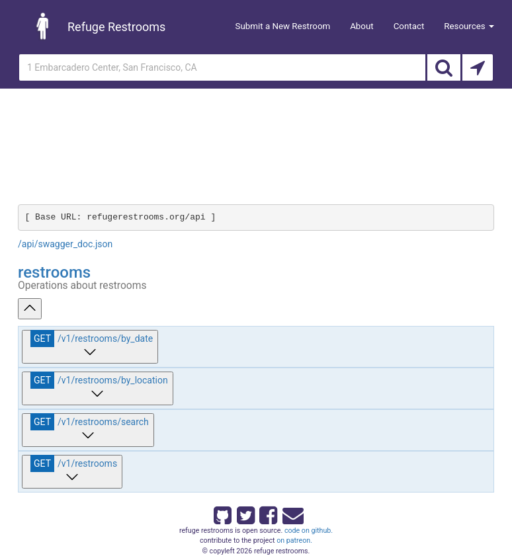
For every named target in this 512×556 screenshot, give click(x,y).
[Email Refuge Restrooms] (290, 513)
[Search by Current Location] (477, 67)
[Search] (444, 67)
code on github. (308, 530)
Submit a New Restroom (283, 26)
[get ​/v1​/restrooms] (72, 472)
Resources (469, 26)
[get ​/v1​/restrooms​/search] (88, 430)
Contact (409, 26)
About (362, 26)
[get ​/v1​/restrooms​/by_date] (90, 347)
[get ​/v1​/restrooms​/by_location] (97, 388)
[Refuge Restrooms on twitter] (245, 513)
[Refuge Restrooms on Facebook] (267, 513)
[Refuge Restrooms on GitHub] (222, 513)
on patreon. (294, 540)
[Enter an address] (222, 67)
